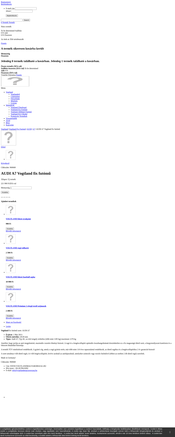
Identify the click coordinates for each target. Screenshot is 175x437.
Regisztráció (6, 2)
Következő (5, 163)
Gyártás (14, 103)
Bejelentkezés (6, 4)
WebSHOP (10, 105)
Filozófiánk (15, 99)
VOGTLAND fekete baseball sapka (20, 277)
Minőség (14, 101)
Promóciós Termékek (19, 116)
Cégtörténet (15, 96)
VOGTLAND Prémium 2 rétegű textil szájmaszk (26, 306)
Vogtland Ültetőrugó (19, 107)
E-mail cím (10, 8)
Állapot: (4, 179)
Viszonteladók (11, 118)
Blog (8, 123)
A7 (34, 129)
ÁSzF (8, 121)
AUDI (29, 129)
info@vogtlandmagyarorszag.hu (24, 370)
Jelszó (8, 11)
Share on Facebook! (13, 322)
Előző (3, 147)
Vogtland (9, 92)
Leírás (8, 326)
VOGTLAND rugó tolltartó (17, 248)
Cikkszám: (5, 167)
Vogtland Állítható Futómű (21, 112)
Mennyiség (5, 188)
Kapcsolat (10, 125)
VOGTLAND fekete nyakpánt (18, 219)
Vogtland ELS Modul (19, 114)
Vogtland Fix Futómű (19, 110)
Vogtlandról (15, 94)
